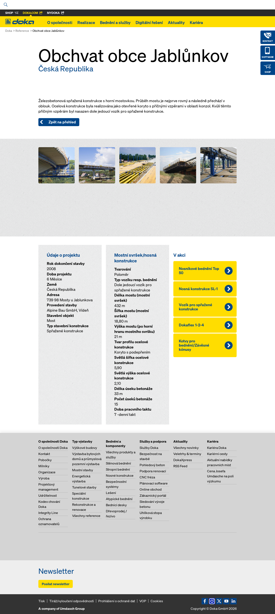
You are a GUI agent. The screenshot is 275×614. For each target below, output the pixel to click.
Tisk (41, 601)
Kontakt (44, 453)
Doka (8, 31)
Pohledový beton (152, 465)
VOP (142, 601)
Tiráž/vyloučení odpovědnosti (71, 601)
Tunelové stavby (84, 487)
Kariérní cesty (217, 453)
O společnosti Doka (52, 447)
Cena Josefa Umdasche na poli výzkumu (220, 476)
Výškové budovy (84, 447)
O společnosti (59, 22)
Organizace (46, 472)
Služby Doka (149, 447)
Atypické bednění (119, 499)
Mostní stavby (82, 470)
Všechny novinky (186, 447)
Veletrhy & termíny (187, 453)
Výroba (43, 478)
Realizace (86, 22)
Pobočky (45, 460)
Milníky (43, 466)
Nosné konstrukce (119, 475)
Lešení (111, 492)
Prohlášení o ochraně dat (116, 601)
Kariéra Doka (216, 447)
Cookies (157, 601)
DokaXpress (182, 460)
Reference (22, 31)
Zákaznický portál (153, 495)
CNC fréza (147, 477)
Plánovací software (154, 483)
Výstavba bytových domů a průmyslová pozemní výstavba (86, 458)
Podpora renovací (153, 471)
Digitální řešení (149, 22)
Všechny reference (86, 515)
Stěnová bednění (118, 463)
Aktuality (176, 22)
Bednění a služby (115, 22)
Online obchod (151, 489)
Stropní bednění (118, 469)
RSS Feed (180, 466)
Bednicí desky (116, 505)
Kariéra (196, 22)
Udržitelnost (47, 495)
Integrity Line (48, 512)
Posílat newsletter (55, 584)
